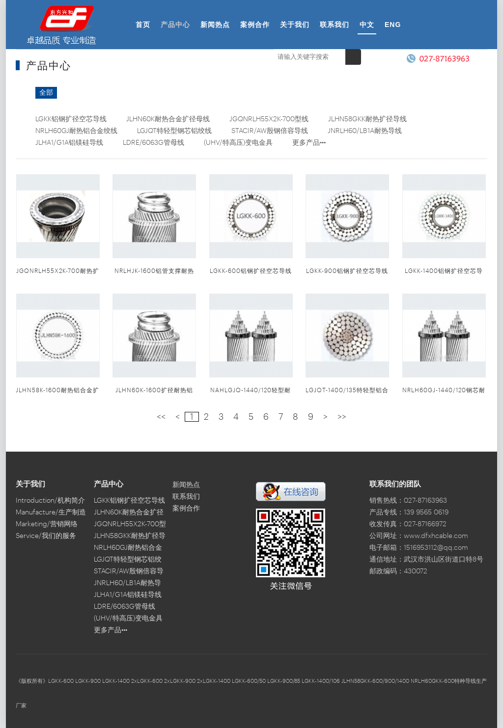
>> (341, 416)
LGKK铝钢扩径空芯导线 (71, 119)
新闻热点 (215, 24)
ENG (393, 24)
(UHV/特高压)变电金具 (238, 142)
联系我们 (334, 24)
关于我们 (294, 24)
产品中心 (175, 24)
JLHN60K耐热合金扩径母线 (168, 119)
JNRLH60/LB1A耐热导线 (365, 131)
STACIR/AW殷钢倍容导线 (269, 131)
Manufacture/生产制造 (51, 512)
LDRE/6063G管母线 (153, 142)
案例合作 (255, 24)
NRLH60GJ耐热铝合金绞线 (76, 131)
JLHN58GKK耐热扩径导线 (367, 119)
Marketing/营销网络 (47, 524)
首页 (143, 24)
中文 (367, 24)
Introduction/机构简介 (50, 500)
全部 (46, 92)
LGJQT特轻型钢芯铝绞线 (174, 131)
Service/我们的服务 (46, 536)
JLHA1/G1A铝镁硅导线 (69, 142)
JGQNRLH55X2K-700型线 (268, 119)
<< (161, 416)
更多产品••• (309, 142)
